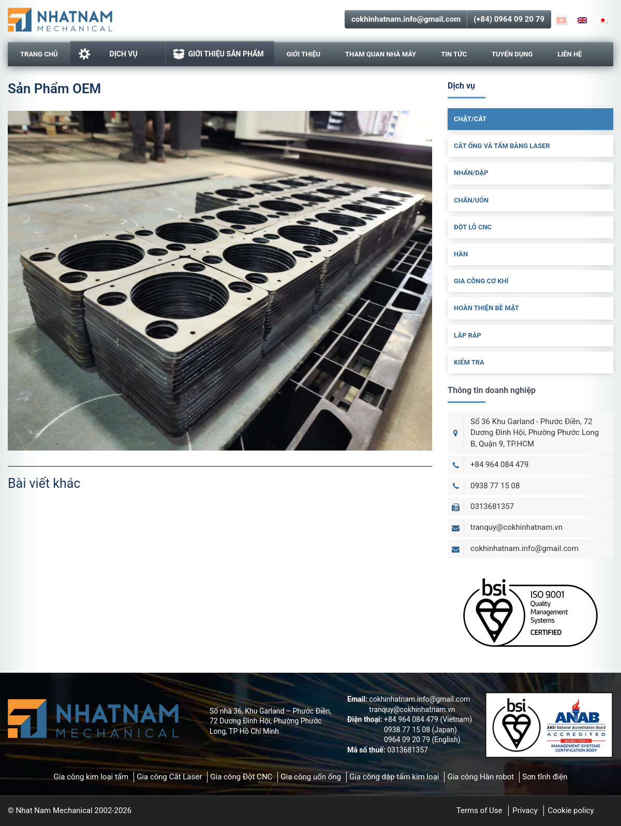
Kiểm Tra (469, 362)
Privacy (524, 810)
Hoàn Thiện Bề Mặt (486, 308)
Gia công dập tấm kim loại (394, 776)
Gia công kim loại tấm (90, 776)
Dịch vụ (108, 54)
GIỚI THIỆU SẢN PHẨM (218, 54)
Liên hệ (569, 54)
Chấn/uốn (471, 200)
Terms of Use (479, 810)
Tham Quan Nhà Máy (380, 54)
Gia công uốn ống (310, 776)
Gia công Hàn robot (480, 776)
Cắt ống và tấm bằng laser (502, 146)
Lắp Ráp (467, 335)
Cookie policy (571, 810)
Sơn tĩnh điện (544, 776)
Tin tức (454, 54)
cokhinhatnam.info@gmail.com (406, 19)
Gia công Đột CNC (241, 776)
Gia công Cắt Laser (169, 776)
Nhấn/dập (471, 173)
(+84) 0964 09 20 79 (509, 19)
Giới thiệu (303, 54)
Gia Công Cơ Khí (481, 281)
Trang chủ (39, 54)
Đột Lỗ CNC (473, 227)
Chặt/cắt (470, 119)
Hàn (461, 254)
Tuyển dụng (512, 54)
